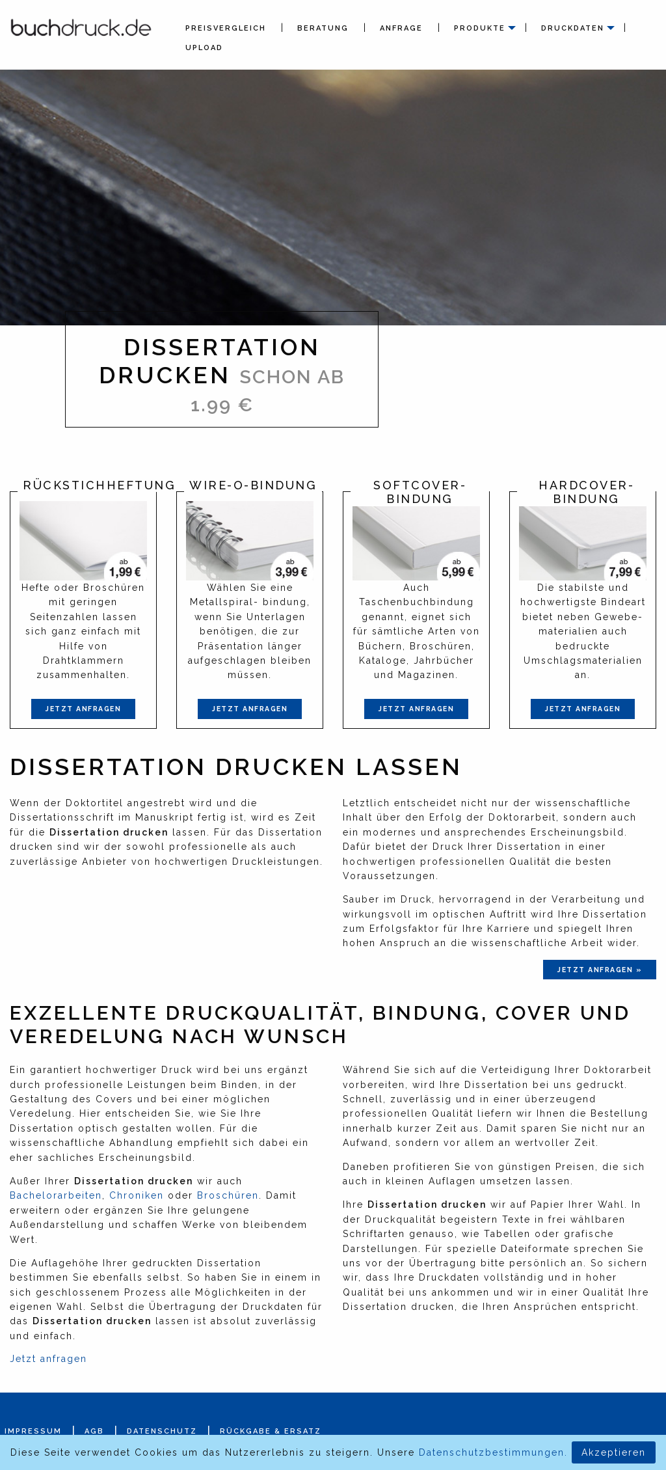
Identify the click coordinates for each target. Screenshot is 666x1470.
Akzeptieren (613, 1452)
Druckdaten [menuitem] (572, 28)
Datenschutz (162, 1431)
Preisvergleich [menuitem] (225, 28)
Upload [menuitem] (204, 48)
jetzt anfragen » (599, 969)
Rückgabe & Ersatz (270, 1431)
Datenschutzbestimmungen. (493, 1452)
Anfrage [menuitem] (401, 28)
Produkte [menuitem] (479, 28)
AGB (94, 1431)
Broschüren (228, 1195)
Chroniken (136, 1195)
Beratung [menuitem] (323, 28)
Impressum (33, 1431)
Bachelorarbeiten (56, 1195)
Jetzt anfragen (83, 709)
